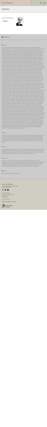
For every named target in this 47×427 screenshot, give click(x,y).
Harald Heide (14, 76)
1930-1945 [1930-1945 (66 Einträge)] (4, 173)
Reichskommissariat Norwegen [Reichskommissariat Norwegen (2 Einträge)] (24, 164)
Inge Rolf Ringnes (23, 108)
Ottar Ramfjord (5, 107)
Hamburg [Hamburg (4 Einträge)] (19, 150)
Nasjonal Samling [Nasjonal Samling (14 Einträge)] (37, 162)
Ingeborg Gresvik (13, 72)
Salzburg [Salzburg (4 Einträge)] (3, 153)
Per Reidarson (23, 107)
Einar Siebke (30, 114)
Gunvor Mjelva (26, 96)
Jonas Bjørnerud (24, 58)
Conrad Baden (8, 54)
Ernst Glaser (21, 69)
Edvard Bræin (21, 59)
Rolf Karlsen (9, 84)
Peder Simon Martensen (6, 95)
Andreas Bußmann (32, 139)
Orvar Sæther (40, 110)
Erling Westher (20, 126)
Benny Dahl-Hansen (33, 62)
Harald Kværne (38, 87)
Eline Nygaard (13, 102)
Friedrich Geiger (5, 140)
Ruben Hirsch (18, 77)
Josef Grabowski (27, 70)
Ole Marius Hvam (13, 80)
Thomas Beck (26, 55)
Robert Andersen (5, 50)
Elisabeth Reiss (34, 107)
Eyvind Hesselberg (7, 18)
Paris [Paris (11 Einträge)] (36, 152)
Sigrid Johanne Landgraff (24, 88)
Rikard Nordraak (38, 100)
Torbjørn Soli (13, 117)
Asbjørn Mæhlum (21, 93)
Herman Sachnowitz (34, 110)
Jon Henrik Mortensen (26, 98)
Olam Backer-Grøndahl (33, 53)
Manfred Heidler (11, 140)
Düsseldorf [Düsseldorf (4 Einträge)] (39, 149)
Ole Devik (8, 63)
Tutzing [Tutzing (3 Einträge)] (23, 153)
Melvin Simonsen (9, 115)
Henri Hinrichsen (12, 77)
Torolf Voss (24, 123)
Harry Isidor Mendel (37, 95)
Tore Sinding (34, 115)
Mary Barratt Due (8, 55)
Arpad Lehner (14, 89)
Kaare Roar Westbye (13, 126)
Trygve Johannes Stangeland (38, 117)
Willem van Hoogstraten (31, 78)
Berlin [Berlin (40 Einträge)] (17, 149)
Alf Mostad (42, 98)
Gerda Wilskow (38, 126)
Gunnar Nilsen (18, 100)
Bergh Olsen (27, 102)
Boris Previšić (31, 140)
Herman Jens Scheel (6, 113)
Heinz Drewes (31, 63)
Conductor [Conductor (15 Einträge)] (26, 160)
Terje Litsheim (38, 91)
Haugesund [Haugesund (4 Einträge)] (31, 150)
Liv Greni (8, 72)
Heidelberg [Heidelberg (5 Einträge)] (35, 150)
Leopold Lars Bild (5, 58)
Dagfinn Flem (31, 66)
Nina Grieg (24, 72)
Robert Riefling (40, 107)
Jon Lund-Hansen (33, 92)
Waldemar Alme (25, 48)
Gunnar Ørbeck (7, 103)
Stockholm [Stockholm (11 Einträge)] (12, 153)
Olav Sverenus (20, 119)
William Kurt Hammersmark (19, 74)
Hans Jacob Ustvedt (31, 122)
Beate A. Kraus (19, 135)
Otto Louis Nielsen (5, 100)
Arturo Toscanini (5, 122)
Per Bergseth (39, 57)
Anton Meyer (8, 96)
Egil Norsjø (8, 102)
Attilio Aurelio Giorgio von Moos (8, 98)
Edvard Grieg (19, 72)
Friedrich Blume (40, 58)
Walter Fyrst (4, 69)
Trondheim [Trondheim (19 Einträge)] (20, 153)
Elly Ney (37, 99)
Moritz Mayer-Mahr (24, 95)
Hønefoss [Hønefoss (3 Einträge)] (40, 150)
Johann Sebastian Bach (16, 53)
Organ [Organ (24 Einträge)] (26, 163)
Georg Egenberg (38, 63)
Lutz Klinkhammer (18, 138)
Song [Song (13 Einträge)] (10, 166)
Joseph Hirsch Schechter (38, 111)
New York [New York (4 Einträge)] (31, 152)
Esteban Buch (26, 136)
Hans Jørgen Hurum (40, 78)
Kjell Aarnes (15, 47)
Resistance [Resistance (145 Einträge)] (33, 164)
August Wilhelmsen (31, 126)
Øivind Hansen (33, 74)
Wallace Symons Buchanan (25, 61)
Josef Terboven (9, 121)
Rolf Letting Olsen (37, 102)
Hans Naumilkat (33, 99)
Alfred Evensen (28, 65)
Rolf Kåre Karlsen (15, 84)
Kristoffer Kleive (14, 85)
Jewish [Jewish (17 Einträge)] (11, 162)
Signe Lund (27, 92)
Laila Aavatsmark (28, 47)
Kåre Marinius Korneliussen (7, 87)
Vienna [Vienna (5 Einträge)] (30, 153)
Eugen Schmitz (28, 113)
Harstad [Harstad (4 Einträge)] (26, 150)
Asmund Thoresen (15, 121)
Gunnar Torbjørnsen (32, 121)
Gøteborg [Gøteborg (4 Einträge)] (12, 150)
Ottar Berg (8, 57)
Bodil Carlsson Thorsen (24, 121)
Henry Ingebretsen (26, 80)
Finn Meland (31, 95)
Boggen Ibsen (19, 80)
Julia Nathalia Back (25, 53)
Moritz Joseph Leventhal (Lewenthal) (38, 89)
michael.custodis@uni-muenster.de (9, 201)
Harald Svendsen (14, 119)
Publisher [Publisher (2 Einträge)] (14, 164)
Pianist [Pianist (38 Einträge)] (33, 163)
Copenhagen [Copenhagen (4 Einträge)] (30, 149)
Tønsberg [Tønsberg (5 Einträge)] (27, 153)
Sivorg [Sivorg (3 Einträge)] (39, 164)
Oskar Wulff (23, 128)
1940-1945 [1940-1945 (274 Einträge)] (8, 173)
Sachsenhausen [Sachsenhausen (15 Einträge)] (40, 152)
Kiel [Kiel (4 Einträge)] (42, 150)
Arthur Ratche (17, 107)
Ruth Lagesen (9, 88)
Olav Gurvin (21, 73)
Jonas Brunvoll (10, 61)
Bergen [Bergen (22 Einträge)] (14, 149)
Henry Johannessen (34, 81)
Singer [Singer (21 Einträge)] (37, 164)
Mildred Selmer (25, 114)
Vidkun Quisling (29, 106)
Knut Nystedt (18, 102)
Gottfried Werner (37, 125)
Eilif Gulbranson (16, 73)
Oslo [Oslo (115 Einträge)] (34, 152)
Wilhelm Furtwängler (40, 68)
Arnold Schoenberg (35, 113)
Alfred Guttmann (27, 73)
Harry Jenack (9, 81)
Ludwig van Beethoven (33, 55)
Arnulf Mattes (25, 140)
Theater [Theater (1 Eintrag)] (18, 166)
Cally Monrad (31, 96)
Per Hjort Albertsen (18, 48)
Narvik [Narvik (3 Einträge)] (27, 152)
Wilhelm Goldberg (5, 70)
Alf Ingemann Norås (25, 100)
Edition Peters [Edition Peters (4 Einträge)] (31, 160)
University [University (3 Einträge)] (29, 166)
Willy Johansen (9, 83)
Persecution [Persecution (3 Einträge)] (29, 163)
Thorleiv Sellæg (19, 114)
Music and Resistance (7, 2)
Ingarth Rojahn (38, 108)
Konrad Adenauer (10, 48)
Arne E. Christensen (34, 61)
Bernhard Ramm (11, 107)
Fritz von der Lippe (11, 123)
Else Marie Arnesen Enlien (21, 51)
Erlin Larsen (9, 89)
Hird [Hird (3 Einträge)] (39, 160)
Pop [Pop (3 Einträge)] (38, 163)
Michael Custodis (39, 139)
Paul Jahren (4, 81)
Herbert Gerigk (16, 69)
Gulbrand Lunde (40, 92)
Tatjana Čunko (41, 135)
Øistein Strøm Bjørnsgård (32, 58)
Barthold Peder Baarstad (6, 53)
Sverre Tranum (19, 122)
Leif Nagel (27, 99)
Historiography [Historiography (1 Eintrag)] (5, 162)
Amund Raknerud (40, 106)
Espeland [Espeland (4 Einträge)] (43, 149)
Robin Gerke (4, 138)
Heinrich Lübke (8, 92)
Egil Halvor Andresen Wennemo (18, 125)
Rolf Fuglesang (33, 68)
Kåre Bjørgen (17, 58)
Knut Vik (5, 123)
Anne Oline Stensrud (18, 118)
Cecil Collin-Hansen (17, 62)
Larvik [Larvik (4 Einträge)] (12, 152)
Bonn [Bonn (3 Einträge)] (22, 149)
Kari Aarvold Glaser (21, 47)
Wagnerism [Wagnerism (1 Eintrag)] (36, 166)
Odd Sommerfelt (29, 117)
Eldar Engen (16, 65)
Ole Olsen (32, 102)
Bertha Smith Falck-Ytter (36, 65)
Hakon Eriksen (22, 65)
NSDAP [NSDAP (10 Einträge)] (22, 163)
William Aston (36, 51)
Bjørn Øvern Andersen (40, 48)
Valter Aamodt (4, 47)
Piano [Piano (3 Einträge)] (36, 163)
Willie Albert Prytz (22, 106)
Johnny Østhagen (31, 103)
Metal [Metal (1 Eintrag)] (22, 162)
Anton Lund (22, 92)
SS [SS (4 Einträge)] (12, 166)
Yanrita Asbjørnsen (30, 51)
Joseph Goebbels (38, 69)
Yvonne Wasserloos (10, 138)
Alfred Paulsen (19, 104)
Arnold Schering (13, 113)
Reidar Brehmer (41, 59)
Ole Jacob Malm (41, 93)
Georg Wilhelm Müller (6, 99)
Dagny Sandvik (18, 111)
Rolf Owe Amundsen (32, 48)
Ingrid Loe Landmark (19, 140)
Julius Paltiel (13, 104)
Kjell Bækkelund (15, 54)
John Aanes (10, 47)
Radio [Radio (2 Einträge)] (17, 164)
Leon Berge (13, 57)
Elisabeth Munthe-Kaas (14, 99)
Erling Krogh (27, 87)
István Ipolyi (32, 80)
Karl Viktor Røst (22, 110)
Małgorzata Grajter (5, 135)
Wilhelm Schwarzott (11, 114)
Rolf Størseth (30, 118)
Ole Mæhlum (27, 93)
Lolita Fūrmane (5, 136)
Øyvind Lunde (4, 93)
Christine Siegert (35, 135)
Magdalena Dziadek (12, 136)
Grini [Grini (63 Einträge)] (9, 150)
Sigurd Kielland (31, 84)
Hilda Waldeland (36, 123)
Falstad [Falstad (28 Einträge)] (3, 150)
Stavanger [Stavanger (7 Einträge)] (8, 153)
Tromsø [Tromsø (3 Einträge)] (16, 153)
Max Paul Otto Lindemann (24, 91)
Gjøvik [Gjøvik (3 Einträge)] (6, 150)
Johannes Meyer (15, 96)
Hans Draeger (25, 63)
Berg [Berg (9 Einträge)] (12, 149)
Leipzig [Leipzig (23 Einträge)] (14, 152)
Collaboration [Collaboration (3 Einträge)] (16, 160)
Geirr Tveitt (24, 122)
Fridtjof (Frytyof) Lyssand (12, 93)
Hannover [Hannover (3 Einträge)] (23, 150)
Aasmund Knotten (26, 85)
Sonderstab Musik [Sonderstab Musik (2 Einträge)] (5, 166)
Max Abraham (34, 47)
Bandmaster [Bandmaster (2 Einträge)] (4, 160)
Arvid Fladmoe (19, 66)
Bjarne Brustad (16, 61)
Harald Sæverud (5, 111)
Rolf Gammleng (10, 69)
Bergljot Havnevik (8, 76)
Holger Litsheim (33, 91)
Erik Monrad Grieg (30, 72)
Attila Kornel (26, 139)
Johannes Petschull (35, 104)
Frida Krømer (32, 87)
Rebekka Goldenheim (13, 70)
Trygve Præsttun (15, 106)
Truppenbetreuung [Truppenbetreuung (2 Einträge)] (23, 166)
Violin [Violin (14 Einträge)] (33, 166)
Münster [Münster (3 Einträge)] (24, 152)
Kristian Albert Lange (34, 88)
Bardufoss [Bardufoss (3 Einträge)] (8, 149)
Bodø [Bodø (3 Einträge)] (20, 149)
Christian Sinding (23, 115)
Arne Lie (3, 91)
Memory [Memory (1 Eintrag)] (19, 162)
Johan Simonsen (16, 115)
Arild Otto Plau (9, 106)
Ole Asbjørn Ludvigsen (15, 92)
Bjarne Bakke (20, 54)
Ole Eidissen (11, 65)
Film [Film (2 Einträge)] (37, 160)
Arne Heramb (25, 76)
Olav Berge (18, 57)
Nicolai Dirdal (12, 63)
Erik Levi (23, 138)
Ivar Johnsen (25, 83)
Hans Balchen (36, 54)
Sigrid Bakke (31, 54)
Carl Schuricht (4, 114)
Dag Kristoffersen (21, 87)
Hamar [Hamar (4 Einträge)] (15, 150)
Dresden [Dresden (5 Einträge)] (34, 149)
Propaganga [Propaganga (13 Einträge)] (9, 164)
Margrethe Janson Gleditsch (29, 69)
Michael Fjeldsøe (32, 136)
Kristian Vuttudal (30, 123)
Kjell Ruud (28, 110)
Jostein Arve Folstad (38, 66)
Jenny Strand (35, 118)
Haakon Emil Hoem (36, 77)
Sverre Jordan (30, 83)
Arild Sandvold (24, 111)
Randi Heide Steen (5, 118)
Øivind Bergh (29, 57)
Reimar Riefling (5, 108)
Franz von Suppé (18, 123)
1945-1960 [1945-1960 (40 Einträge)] (13, 173)
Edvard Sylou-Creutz (28, 119)
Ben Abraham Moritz (18, 98)
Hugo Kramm (15, 87)
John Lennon (19, 89)
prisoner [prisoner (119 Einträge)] (41, 163)
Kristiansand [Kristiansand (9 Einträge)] (8, 152)
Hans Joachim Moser (35, 98)
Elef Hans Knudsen (40, 85)
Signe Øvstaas (8, 104)
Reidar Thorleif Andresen (26, 50)
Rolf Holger (6, 78)
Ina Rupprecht (37, 140)
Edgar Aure (42, 51)
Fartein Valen (37, 122)
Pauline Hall (11, 74)
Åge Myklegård (22, 99)
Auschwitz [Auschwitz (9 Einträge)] (4, 149)
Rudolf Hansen (27, 74)
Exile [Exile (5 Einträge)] (35, 160)
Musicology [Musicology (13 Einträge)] (31, 162)
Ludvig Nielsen (12, 100)
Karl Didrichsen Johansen (17, 83)
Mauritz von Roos (8, 110)
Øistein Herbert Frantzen (10, 68)
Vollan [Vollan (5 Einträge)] (34, 153)
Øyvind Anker (33, 50)
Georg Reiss (28, 107)
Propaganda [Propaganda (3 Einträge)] (4, 164)
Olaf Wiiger (25, 126)
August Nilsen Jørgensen (38, 83)
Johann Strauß (8, 119)
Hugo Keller (20, 84)
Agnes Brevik (4, 61)
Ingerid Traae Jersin (12, 122)
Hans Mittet (20, 96)
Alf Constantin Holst (17, 78)
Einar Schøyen (42, 113)
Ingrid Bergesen (23, 57)
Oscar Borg (10, 59)
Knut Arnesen (13, 51)
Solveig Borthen (15, 59)
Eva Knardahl (19, 85)
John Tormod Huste (6, 80)
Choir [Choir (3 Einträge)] (13, 160)
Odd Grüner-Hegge (8, 73)
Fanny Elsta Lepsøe (26, 89)
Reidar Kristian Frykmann (25, 68)
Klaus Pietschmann (19, 139)
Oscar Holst (24, 78)
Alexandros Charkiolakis (26, 135)
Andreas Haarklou (34, 73)
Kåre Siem (35, 114)
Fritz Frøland (17, 68)
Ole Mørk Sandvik (12, 111)
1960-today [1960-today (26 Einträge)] (17, 173)
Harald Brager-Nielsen (28, 59)
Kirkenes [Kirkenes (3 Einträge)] (3, 152)
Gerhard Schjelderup (21, 113)
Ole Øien (23, 102)
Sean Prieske (13, 139)
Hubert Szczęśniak (19, 136)
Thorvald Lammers (15, 88)
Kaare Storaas (24, 118)
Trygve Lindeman (15, 91)
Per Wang (9, 125)
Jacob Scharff (30, 111)
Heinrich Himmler (5, 77)
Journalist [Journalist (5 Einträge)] (15, 162)
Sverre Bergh (34, 57)
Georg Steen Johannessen (25, 81)
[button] (41, 3)
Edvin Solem (8, 117)
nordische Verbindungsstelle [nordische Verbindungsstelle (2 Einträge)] (15, 163)
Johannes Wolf (5, 128)
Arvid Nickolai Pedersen (26, 104)
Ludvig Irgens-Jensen (39, 80)
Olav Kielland (25, 84)
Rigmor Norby (31, 100)
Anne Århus (8, 51)
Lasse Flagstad (25, 66)
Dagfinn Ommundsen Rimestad (14, 108)
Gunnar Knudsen (33, 85)
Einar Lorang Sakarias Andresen (15, 50)
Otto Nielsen (42, 99)
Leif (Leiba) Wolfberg (12, 128)
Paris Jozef (4, 84)
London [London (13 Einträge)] (18, 152)
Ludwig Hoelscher (29, 77)
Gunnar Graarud (20, 70)
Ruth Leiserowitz (12, 135)
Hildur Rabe (34, 106)
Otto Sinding (29, 115)
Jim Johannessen (16, 81)
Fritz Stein (11, 118)
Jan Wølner (18, 128)
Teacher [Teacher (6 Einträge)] (14, 166)
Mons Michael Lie (9, 91)
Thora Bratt (35, 59)
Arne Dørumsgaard (19, 63)
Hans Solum (18, 117)
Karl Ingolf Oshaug (24, 103)
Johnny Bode (4, 59)
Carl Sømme (23, 117)
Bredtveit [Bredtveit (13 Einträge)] (25, 149)
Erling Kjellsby (8, 85)
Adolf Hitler (23, 77)
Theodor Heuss (39, 76)
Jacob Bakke (26, 54)
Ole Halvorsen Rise (31, 108)
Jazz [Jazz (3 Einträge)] (9, 162)
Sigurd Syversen (35, 119)
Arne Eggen (6, 65)
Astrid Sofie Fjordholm (12, 66)
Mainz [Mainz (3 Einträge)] (21, 152)
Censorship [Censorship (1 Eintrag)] (9, 160)
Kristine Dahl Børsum (25, 62)
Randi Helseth (20, 76)
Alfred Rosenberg (15, 110)
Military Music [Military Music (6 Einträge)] (26, 162)
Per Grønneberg (37, 72)
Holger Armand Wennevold (29, 125)
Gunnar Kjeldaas (37, 84)
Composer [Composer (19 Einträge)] (22, 160)
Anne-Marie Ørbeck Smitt (15, 103)
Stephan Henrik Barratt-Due (17, 55)
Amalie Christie (10, 62)
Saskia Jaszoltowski (29, 138)
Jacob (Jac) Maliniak (34, 93)
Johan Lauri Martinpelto (16, 95)
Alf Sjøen (39, 115)
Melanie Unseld (36, 138)
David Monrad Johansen (39, 96)
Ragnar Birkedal (12, 58)
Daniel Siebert (7, 139)
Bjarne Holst (11, 78)
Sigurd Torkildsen (40, 121)
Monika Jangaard (39, 136)
